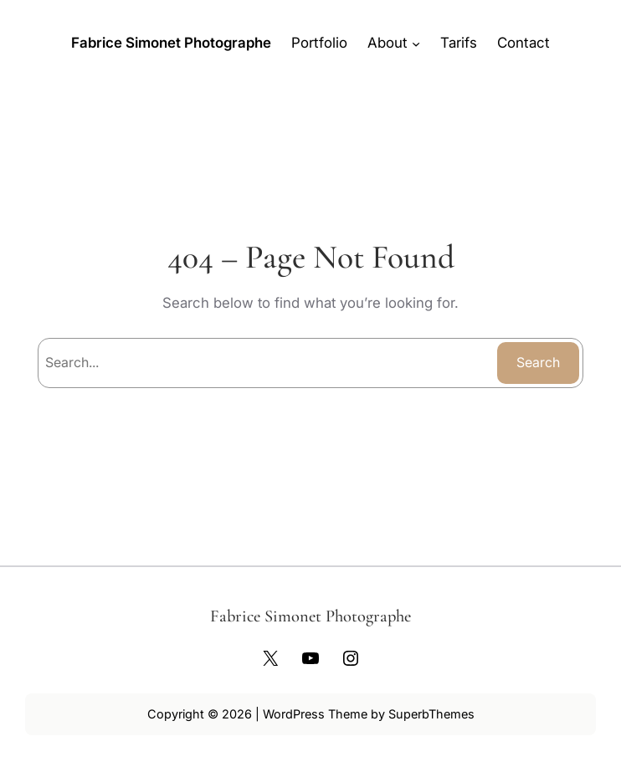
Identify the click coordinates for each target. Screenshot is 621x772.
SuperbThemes (431, 714)
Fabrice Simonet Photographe (171, 42)
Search (538, 362)
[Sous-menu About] (416, 42)
